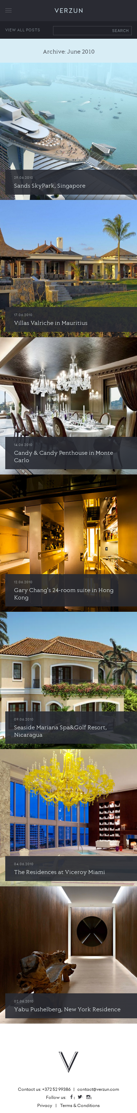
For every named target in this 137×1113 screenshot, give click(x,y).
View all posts (22, 29)
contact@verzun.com (98, 1089)
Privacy (44, 1105)
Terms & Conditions (80, 1105)
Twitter (82, 1097)
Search (120, 31)
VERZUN (69, 10)
